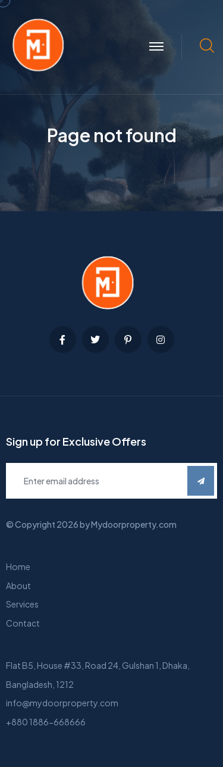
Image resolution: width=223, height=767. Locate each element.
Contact (23, 623)
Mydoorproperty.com (134, 524)
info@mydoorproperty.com (62, 702)
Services (22, 604)
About (18, 585)
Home (18, 566)
